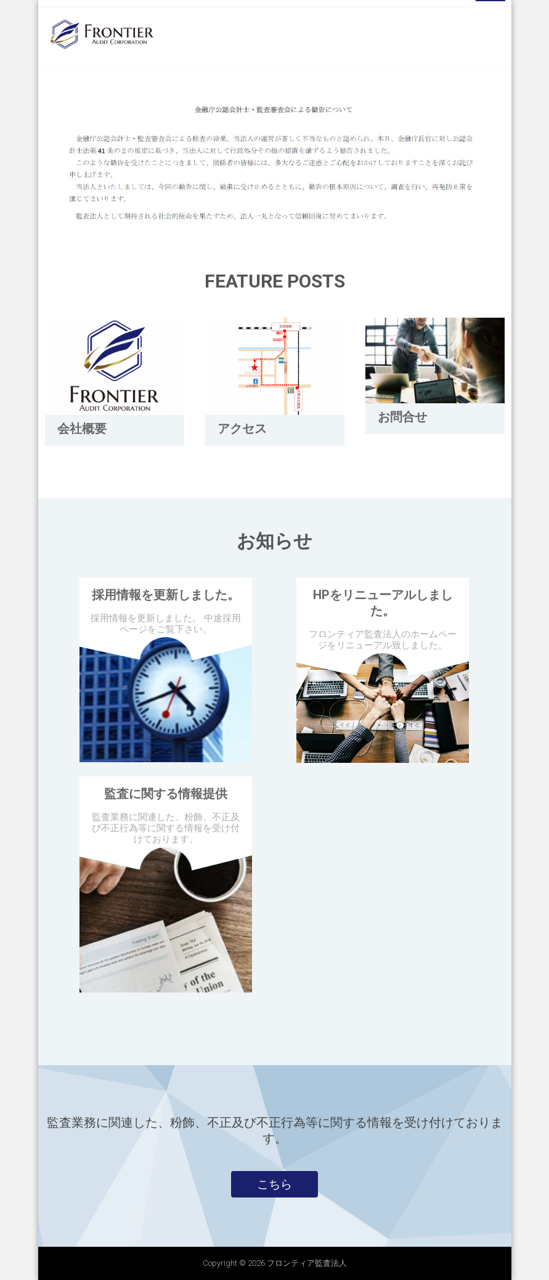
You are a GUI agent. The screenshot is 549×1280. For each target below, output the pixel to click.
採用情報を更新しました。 (166, 594)
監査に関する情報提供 (165, 793)
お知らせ (274, 541)
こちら (274, 1184)
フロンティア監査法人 (307, 1263)
